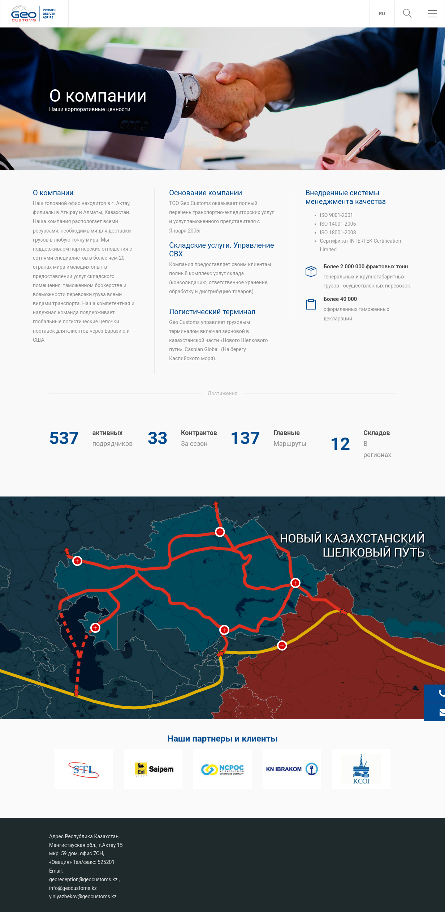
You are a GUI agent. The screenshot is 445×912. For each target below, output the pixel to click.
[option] (83, 769)
